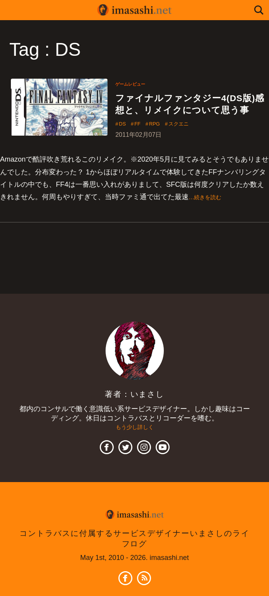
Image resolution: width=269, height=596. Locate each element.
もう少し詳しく (134, 447)
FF (142, 143)
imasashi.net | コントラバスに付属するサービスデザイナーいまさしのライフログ (134, 10)
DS (124, 143)
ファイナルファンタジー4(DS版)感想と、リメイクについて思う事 (188, 113)
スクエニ (192, 143)
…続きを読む (210, 216)
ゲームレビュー (134, 84)
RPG (163, 143)
